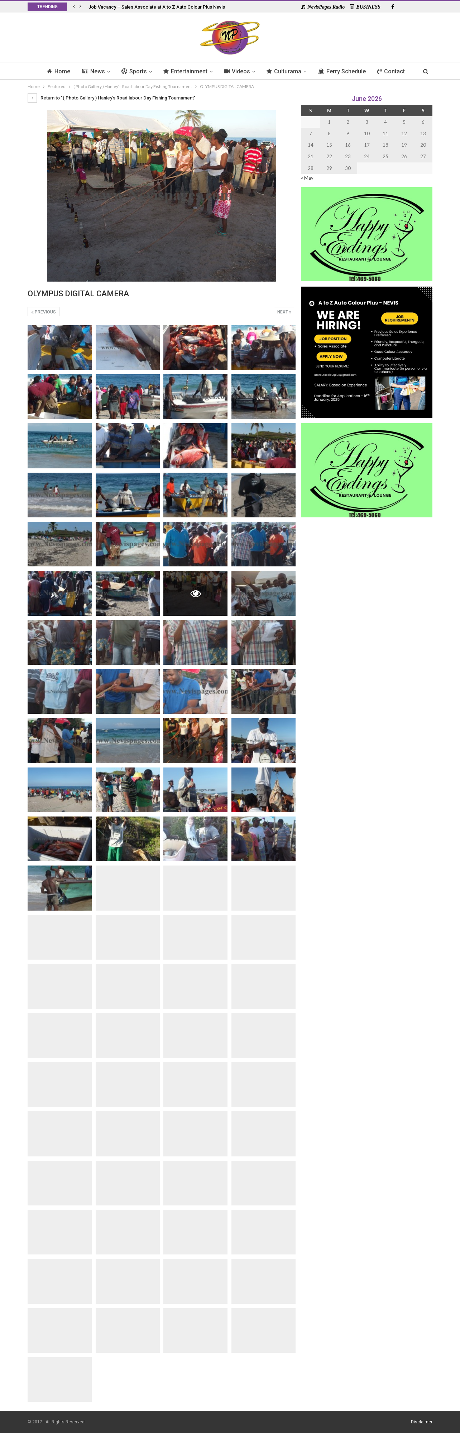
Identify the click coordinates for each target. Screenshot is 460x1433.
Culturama (285, 71)
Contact (394, 71)
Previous (43, 312)
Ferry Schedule (344, 71)
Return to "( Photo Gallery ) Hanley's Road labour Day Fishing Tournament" (112, 98)
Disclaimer (421, 1421)
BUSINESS (365, 7)
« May (307, 178)
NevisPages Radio (323, 7)
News (90, 71)
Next (284, 312)
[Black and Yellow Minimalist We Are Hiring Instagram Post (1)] (366, 351)
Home (54, 71)
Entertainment (185, 71)
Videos (237, 71)
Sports (132, 71)
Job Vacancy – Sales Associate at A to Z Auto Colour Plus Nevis (156, 7)
